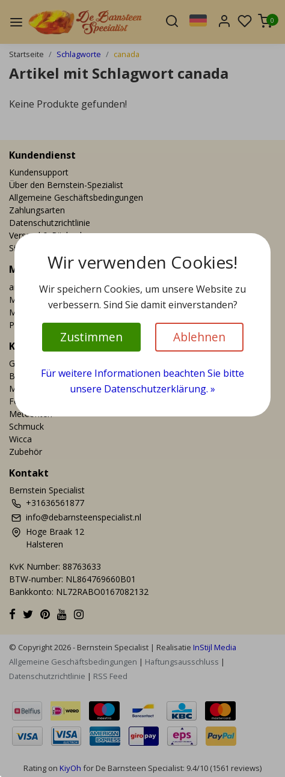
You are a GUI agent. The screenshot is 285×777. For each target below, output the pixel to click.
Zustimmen (91, 337)
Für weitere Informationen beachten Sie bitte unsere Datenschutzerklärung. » (142, 381)
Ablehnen (199, 337)
